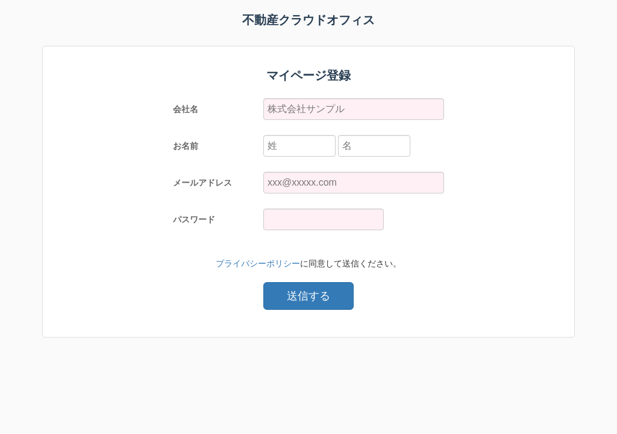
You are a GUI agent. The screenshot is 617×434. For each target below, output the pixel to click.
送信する (308, 296)
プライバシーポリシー (258, 263)
